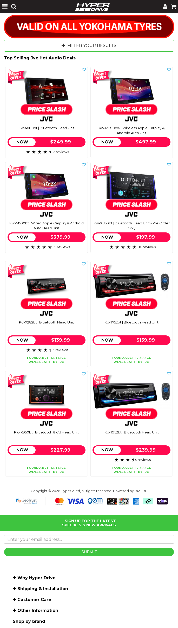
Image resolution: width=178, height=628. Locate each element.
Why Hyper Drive (36, 577)
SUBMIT (89, 552)
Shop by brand (29, 621)
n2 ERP (141, 491)
